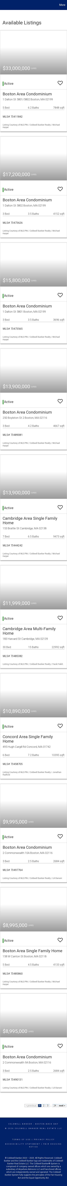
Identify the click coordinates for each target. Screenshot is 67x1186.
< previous (31, 1105)
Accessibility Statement (22, 1144)
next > (62, 1105)
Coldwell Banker (20, 1124)
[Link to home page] (3, 5)
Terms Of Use (21, 1139)
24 (55, 1105)
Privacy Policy (44, 1139)
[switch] (60, 81)
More (62, 4)
